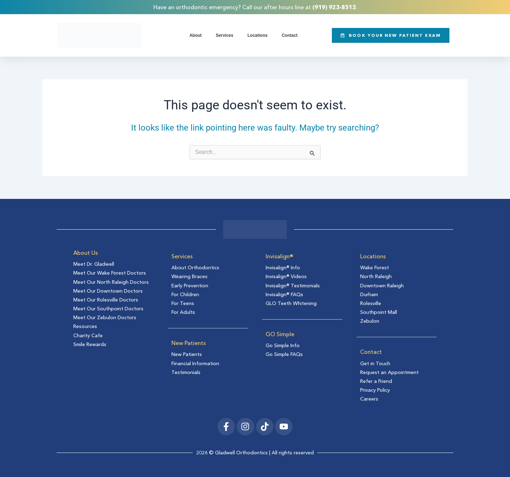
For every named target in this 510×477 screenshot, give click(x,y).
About (195, 35)
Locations (258, 35)
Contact (290, 35)
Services (224, 35)
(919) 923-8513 (334, 7)
